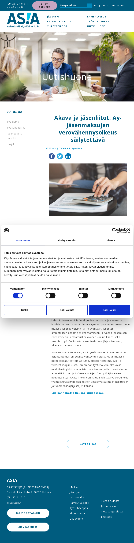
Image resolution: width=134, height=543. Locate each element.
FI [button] (95, 5)
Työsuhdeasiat (16, 127)
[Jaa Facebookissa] (52, 156)
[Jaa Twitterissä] (60, 156)
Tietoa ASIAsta (110, 500)
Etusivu (74, 487)
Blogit (10, 144)
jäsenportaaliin (28, 513)
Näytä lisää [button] (87, 444)
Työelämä (13, 121)
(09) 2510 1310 (16, 3)
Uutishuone (96, 26)
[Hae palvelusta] (73, 5)
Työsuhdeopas (98, 21)
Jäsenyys (53, 16)
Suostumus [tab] (23, 240)
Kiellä (24, 309)
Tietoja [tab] (110, 240)
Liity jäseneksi (44, 6)
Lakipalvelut (97, 16)
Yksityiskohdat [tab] (67, 240)
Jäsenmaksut (109, 506)
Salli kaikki (109, 309)
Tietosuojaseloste (112, 511)
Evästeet (106, 516)
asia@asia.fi (15, 7)
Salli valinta (67, 309)
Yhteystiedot (57, 26)
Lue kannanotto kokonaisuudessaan (77, 393)
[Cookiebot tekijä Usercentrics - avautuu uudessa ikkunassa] (114, 230)
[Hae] (89, 5)
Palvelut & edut (59, 21)
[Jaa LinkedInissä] (68, 156)
